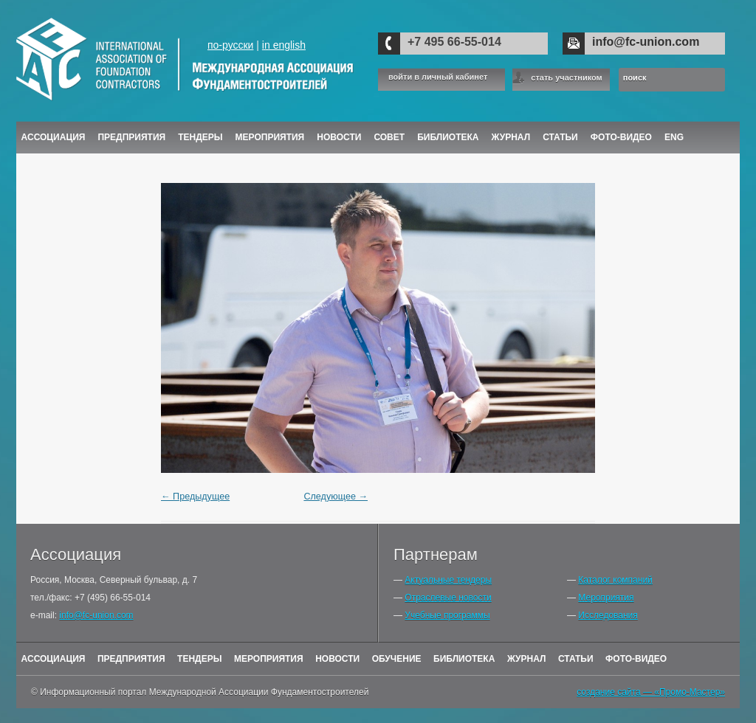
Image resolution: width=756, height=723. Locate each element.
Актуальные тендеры (448, 580)
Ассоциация (53, 137)
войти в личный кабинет (437, 77)
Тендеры (200, 137)
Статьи (560, 137)
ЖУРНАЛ (511, 137)
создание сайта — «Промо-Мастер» (651, 692)
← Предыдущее (195, 496)
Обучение (397, 659)
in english (284, 45)
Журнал (526, 659)
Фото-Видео (621, 137)
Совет (389, 137)
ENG (674, 137)
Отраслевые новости (448, 597)
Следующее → (335, 496)
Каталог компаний (615, 580)
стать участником (566, 77)
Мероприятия (270, 137)
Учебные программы (447, 615)
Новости (339, 137)
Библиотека (447, 137)
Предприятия (131, 137)
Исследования (607, 615)
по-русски (230, 45)
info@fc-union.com (645, 41)
